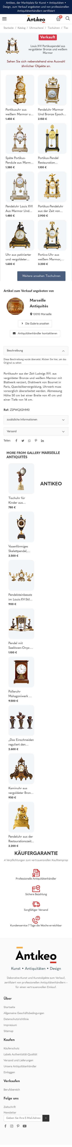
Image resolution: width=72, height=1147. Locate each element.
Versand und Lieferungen (18, 1060)
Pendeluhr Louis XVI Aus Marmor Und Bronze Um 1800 (19, 209)
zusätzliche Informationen (36, 420)
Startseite (9, 1007)
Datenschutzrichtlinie (16, 1019)
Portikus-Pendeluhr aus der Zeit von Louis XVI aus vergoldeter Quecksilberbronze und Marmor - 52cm (51, 209)
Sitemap (8, 1031)
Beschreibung (36, 351)
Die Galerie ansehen (35, 323)
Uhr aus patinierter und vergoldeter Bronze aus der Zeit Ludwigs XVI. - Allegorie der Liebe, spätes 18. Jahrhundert (19, 257)
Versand (36, 432)
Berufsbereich (12, 1089)
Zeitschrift (10, 1107)
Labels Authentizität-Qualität (20, 1054)
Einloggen (9, 1072)
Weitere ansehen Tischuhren (41, 276)
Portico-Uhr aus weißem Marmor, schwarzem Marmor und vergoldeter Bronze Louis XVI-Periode (51, 257)
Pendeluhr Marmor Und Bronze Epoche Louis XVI (51, 112)
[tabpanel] (36, 433)
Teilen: (7, 440)
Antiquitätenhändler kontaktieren (35, 333)
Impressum (10, 1025)
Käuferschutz (11, 1048)
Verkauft (47, 37)
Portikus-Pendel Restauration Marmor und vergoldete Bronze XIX (50, 161)
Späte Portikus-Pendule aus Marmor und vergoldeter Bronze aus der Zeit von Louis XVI (20, 161)
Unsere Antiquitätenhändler (20, 1066)
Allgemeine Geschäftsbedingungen (24, 1013)
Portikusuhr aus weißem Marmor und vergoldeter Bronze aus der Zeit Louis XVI (20, 112)
